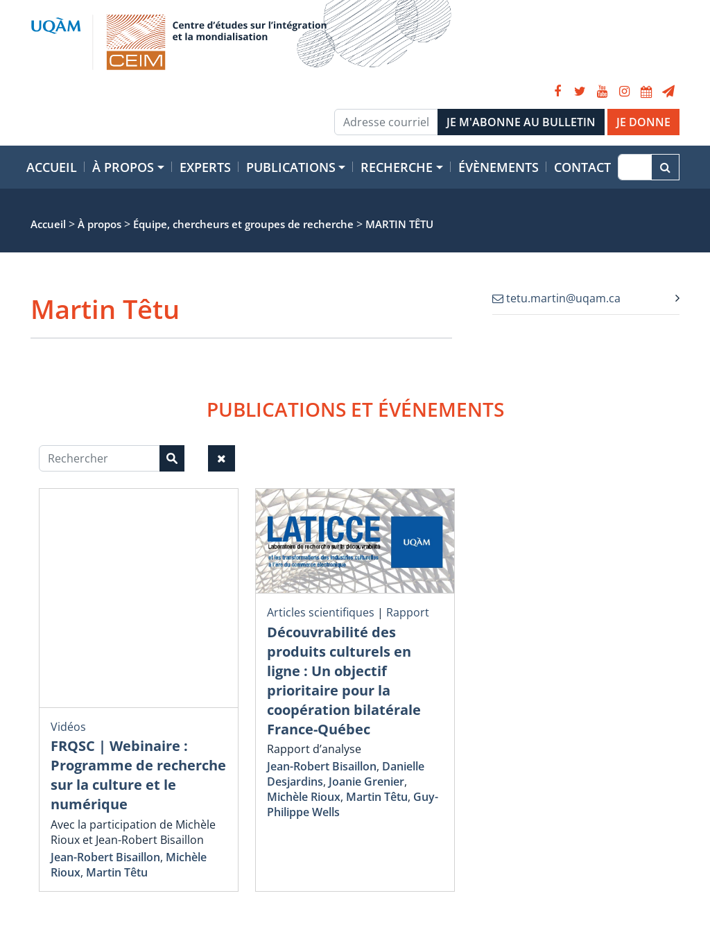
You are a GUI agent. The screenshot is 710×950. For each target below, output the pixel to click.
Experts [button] (205, 167)
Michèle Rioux (303, 796)
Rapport (407, 612)
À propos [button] (123, 167)
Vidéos (68, 726)
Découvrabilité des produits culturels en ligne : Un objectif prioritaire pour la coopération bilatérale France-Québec (344, 681)
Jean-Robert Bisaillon (105, 857)
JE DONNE (643, 122)
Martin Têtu (117, 872)
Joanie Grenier (366, 781)
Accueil (51, 167)
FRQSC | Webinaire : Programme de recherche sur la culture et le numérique (138, 774)
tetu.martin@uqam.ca (556, 298)
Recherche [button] (397, 167)
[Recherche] (635, 167)
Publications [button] (291, 167)
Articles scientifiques (320, 612)
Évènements (498, 167)
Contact (582, 167)
